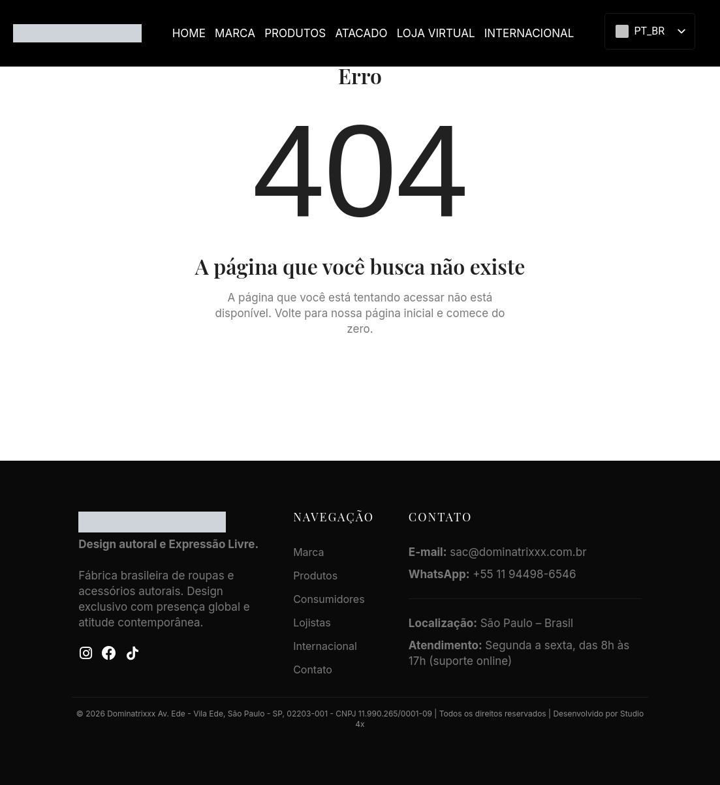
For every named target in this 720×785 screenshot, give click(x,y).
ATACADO (361, 33)
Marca (235, 33)
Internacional (529, 33)
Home (189, 33)
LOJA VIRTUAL (436, 33)
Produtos (295, 33)
